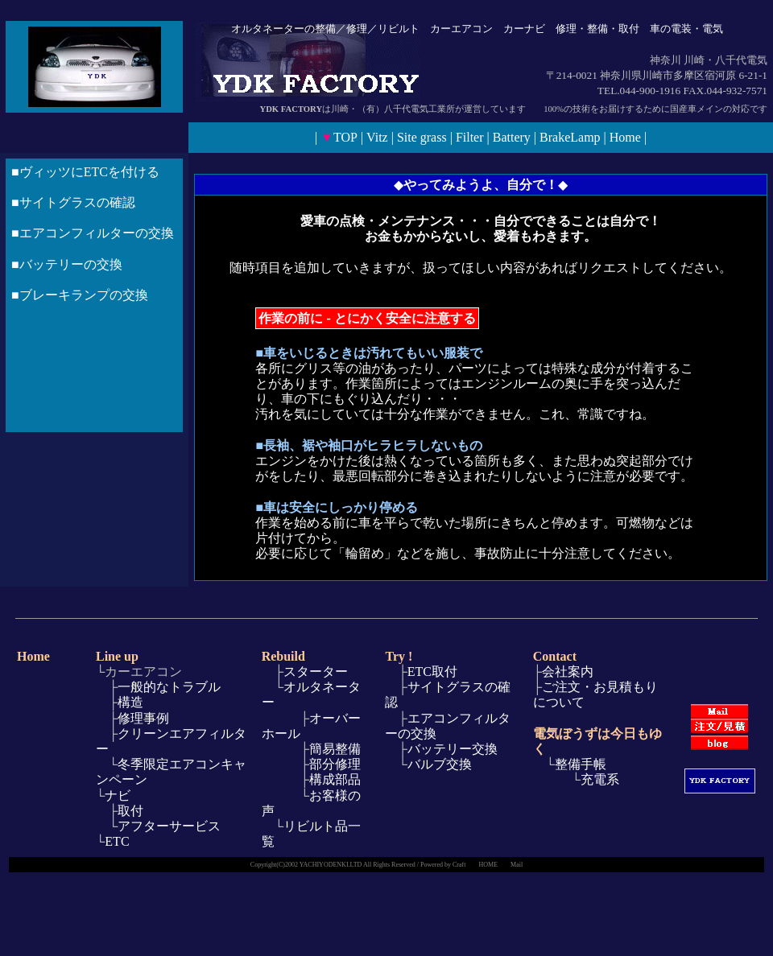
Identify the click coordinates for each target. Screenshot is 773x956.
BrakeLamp (570, 137)
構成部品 (335, 779)
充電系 (600, 779)
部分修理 (330, 764)
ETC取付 (432, 671)
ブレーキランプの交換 (83, 295)
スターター (315, 671)
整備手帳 (580, 764)
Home (625, 137)
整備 (325, 29)
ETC (117, 841)
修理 (356, 29)
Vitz (377, 137)
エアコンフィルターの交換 (96, 233)
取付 (130, 811)
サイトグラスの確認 (77, 202)
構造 (130, 702)
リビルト (399, 29)
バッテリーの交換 (70, 264)
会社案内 (567, 671)
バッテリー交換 (452, 749)
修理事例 (143, 718)
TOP (345, 137)
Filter (470, 137)
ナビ (117, 795)
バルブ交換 (439, 764)
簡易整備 (330, 749)
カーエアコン (461, 29)
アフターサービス (169, 826)
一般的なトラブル (169, 687)
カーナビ (524, 29)
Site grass (422, 137)
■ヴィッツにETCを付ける (85, 172)
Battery (512, 137)
